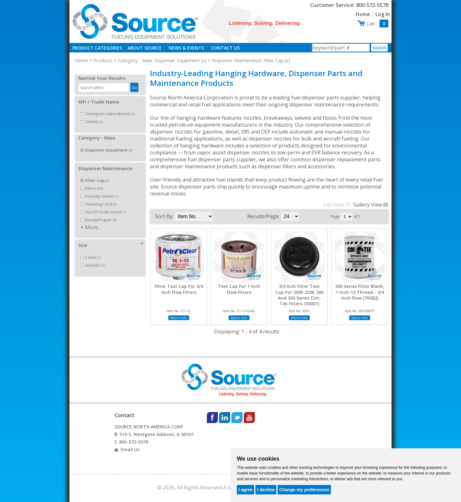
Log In (382, 14)
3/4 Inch (93, 258)
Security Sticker (100, 189)
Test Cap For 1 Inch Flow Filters (239, 289)
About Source (145, 48)
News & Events (186, 48)
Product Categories (97, 48)
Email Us (130, 449)
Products (103, 60)
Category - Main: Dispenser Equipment (159, 60)
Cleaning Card (99, 197)
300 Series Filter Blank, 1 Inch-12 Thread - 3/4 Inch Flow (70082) (359, 292)
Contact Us (225, 48)
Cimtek (92, 114)
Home (363, 14)
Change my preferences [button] (304, 489)
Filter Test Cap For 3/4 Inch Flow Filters (178, 289)
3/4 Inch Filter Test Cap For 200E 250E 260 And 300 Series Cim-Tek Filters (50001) (299, 295)
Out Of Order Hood (103, 205)
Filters (92, 181)
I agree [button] (245, 489)
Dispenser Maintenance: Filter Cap (248, 60)
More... (93, 220)
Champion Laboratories (108, 107)
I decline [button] (266, 489)
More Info (179, 317)
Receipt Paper (99, 213)
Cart (377, 23)
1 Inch (91, 250)
